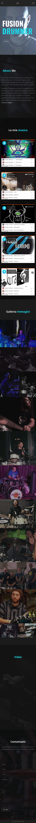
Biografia (6, 41)
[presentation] (15, 802)
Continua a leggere (6, 102)
